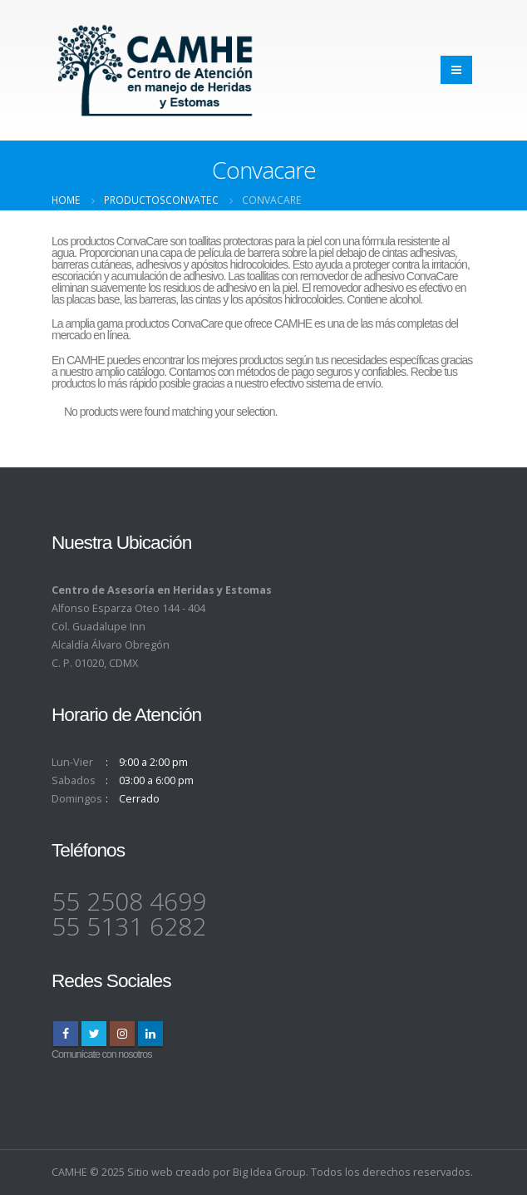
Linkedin (150, 1033)
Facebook (65, 1033)
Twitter (93, 1033)
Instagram (122, 1033)
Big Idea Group (269, 1172)
